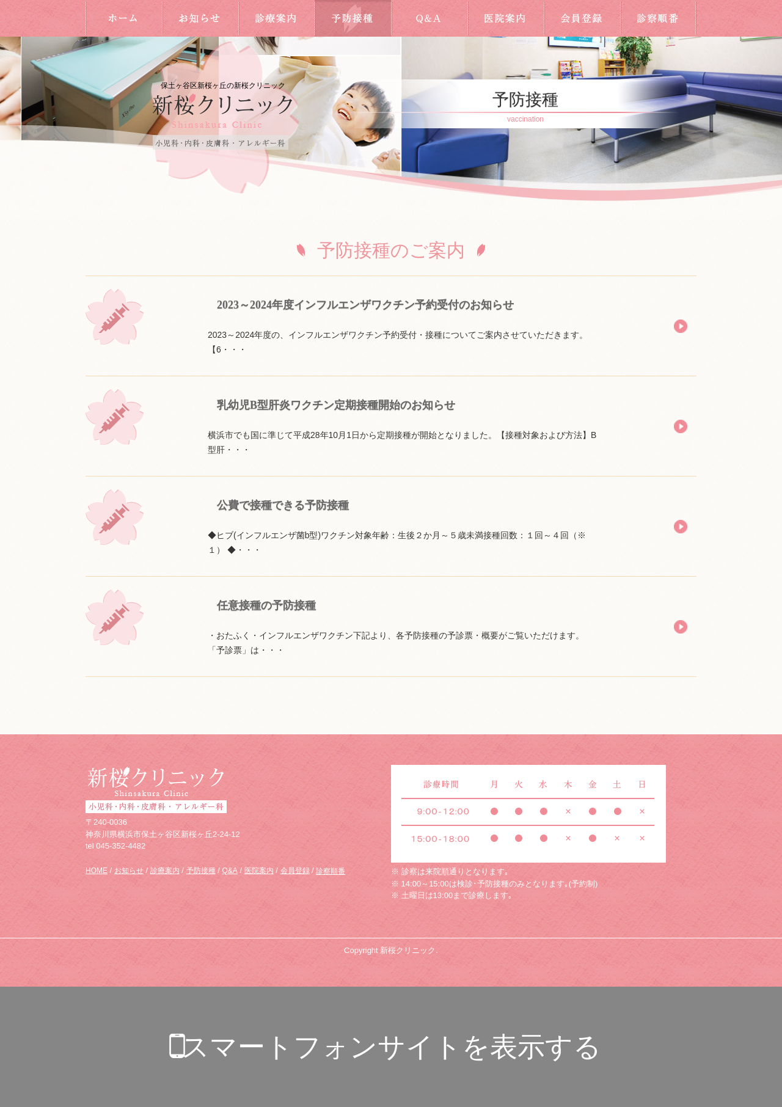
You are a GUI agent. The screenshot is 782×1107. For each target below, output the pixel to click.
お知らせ (200, 18)
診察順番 (658, 18)
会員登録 (582, 18)
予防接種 (353, 18)
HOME (124, 18)
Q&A (429, 18)
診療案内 (276, 18)
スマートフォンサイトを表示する (391, 1046)
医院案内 (505, 18)
